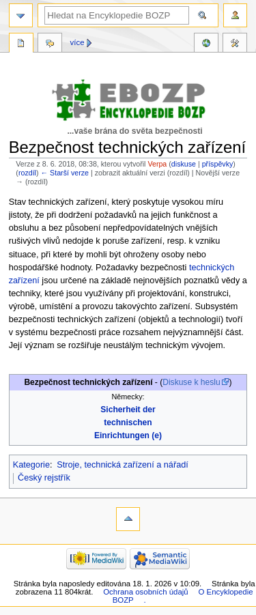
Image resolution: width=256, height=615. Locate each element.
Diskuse (49, 44)
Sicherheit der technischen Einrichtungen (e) (128, 422)
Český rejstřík (44, 478)
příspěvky (217, 164)
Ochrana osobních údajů (145, 592)
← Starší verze (64, 173)
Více (77, 42)
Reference (206, 44)
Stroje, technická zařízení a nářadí (122, 465)
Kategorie (31, 465)
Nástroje (234, 44)
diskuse (183, 164)
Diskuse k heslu (191, 382)
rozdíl (27, 173)
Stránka (21, 44)
